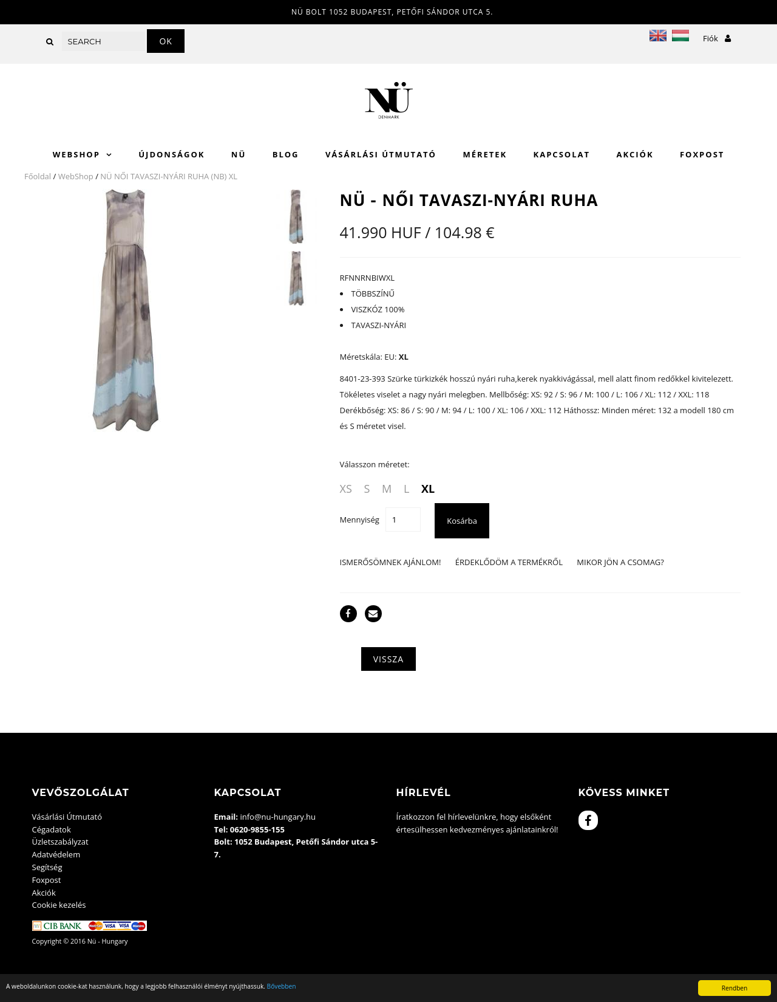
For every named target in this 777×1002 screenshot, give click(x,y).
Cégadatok (51, 829)
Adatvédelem (56, 854)
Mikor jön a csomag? (620, 562)
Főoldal (37, 176)
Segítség (47, 867)
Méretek (485, 154)
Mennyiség (359, 519)
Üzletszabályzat (60, 841)
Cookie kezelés (59, 904)
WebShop (76, 154)
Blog (286, 154)
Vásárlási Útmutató (380, 154)
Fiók (717, 38)
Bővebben (281, 986)
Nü (238, 154)
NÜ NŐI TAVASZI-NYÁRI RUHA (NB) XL (168, 176)
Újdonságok (171, 154)
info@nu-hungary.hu (278, 816)
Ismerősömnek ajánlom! (390, 562)
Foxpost (702, 154)
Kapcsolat (562, 154)
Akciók (634, 154)
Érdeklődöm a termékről (509, 562)
